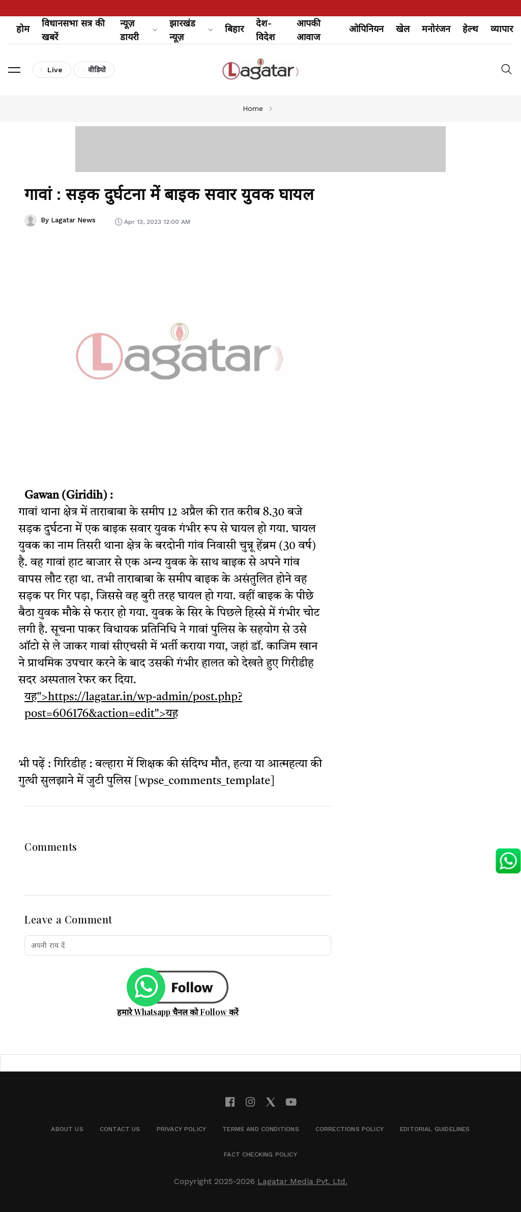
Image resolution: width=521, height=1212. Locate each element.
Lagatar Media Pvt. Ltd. (302, 1181)
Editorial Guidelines (435, 1129)
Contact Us (120, 1129)
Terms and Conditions (260, 1129)
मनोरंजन (436, 28)
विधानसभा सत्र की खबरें (73, 30)
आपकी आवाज (309, 30)
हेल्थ (470, 28)
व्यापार (501, 28)
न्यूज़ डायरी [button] (138, 30)
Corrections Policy (349, 1129)
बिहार (234, 28)
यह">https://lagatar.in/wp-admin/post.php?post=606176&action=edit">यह (133, 705)
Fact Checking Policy (260, 1154)
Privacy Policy (182, 1129)
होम (23, 28)
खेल (403, 28)
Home (253, 108)
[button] (14, 70)
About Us (67, 1129)
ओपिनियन (366, 28)
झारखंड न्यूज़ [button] (191, 30)
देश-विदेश (265, 30)
